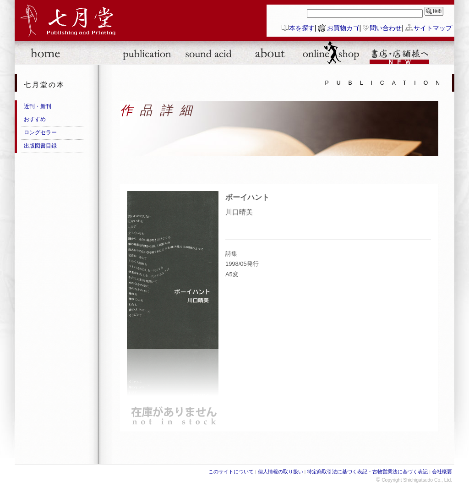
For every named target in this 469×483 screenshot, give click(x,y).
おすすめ (35, 119)
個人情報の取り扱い (280, 471)
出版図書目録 (40, 146)
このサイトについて (231, 471)
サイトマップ (433, 28)
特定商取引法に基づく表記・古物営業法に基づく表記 (367, 471)
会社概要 (442, 471)
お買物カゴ (343, 28)
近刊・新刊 (37, 106)
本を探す (302, 28)
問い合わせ (386, 28)
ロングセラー (40, 132)
